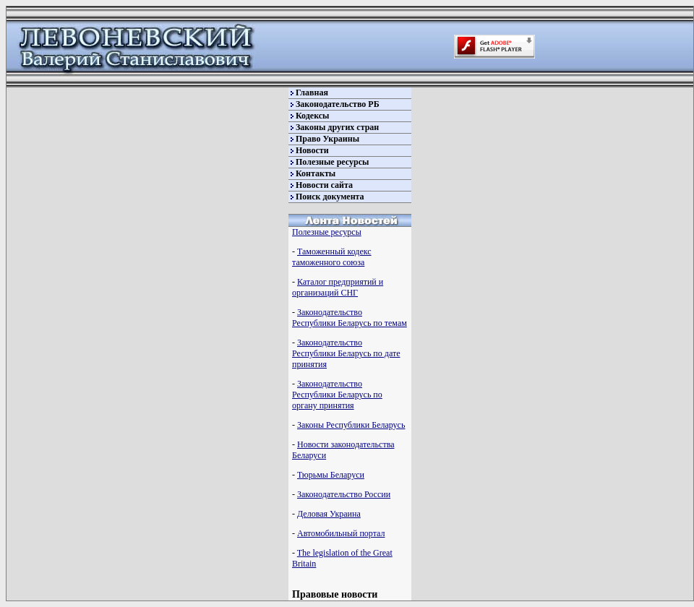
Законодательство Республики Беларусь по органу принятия (337, 394)
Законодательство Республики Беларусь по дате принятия (346, 353)
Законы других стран (337, 127)
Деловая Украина (329, 514)
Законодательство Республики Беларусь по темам (349, 317)
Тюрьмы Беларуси (330, 475)
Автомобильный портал (341, 533)
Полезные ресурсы (332, 162)
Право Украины (327, 139)
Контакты (315, 173)
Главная (312, 92)
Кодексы (312, 116)
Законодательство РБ (338, 104)
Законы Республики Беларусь (351, 425)
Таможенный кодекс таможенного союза (332, 256)
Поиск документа (330, 196)
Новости (312, 150)
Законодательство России (343, 494)
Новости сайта (324, 185)
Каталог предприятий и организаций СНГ (337, 287)
